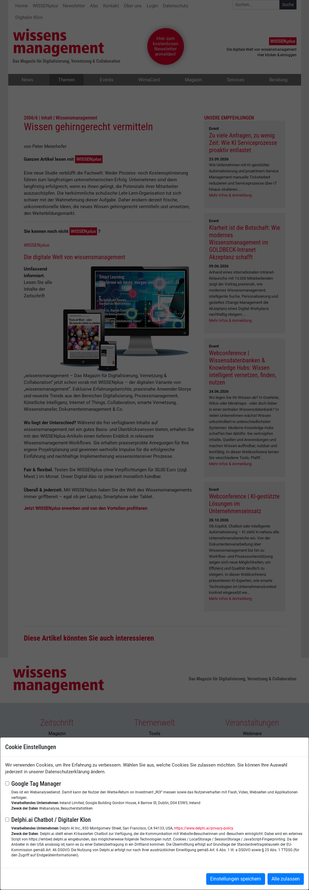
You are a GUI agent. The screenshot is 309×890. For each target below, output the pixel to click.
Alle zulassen (285, 879)
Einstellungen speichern (235, 879)
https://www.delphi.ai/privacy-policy (203, 828)
